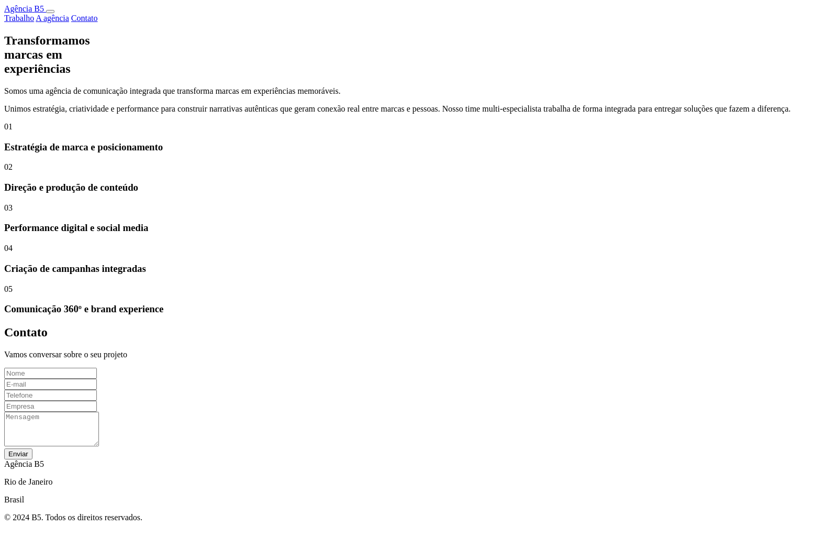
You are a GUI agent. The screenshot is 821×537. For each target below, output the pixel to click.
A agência (52, 18)
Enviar (18, 460)
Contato (84, 18)
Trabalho (19, 18)
